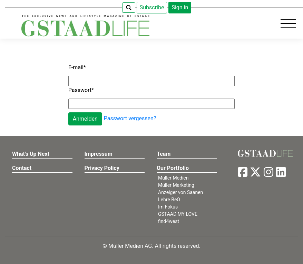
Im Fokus (168, 207)
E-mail (77, 67)
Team (163, 154)
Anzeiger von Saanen (180, 192)
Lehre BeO (169, 199)
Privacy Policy (102, 168)
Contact (21, 168)
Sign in (180, 7)
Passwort (81, 90)
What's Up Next (30, 154)
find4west (168, 221)
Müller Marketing (176, 185)
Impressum (99, 154)
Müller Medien (173, 178)
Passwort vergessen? (130, 118)
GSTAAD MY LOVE (177, 214)
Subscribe (152, 7)
